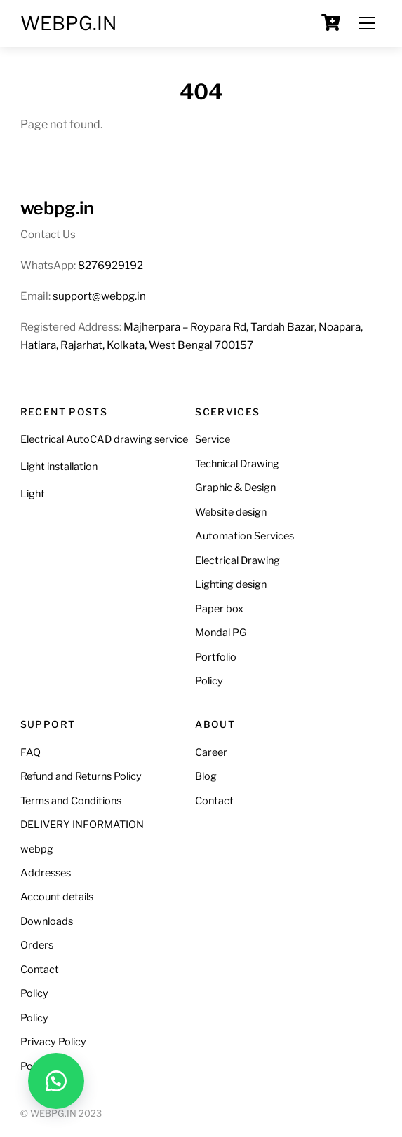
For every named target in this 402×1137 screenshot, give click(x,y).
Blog (206, 776)
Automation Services (244, 536)
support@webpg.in (99, 296)
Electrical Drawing (237, 560)
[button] (56, 1081)
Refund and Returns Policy (81, 776)
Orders (36, 945)
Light (32, 494)
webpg (36, 849)
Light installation (59, 466)
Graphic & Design (235, 487)
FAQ (30, 752)
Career (211, 752)
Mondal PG (221, 632)
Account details (56, 896)
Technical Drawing (237, 463)
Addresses (45, 873)
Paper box (219, 608)
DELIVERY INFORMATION (82, 824)
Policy (209, 681)
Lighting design (231, 584)
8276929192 (110, 265)
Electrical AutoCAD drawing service (104, 439)
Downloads (46, 921)
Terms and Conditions (70, 800)
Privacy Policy (53, 1041)
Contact (39, 969)
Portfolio (215, 657)
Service (212, 439)
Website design (231, 512)
